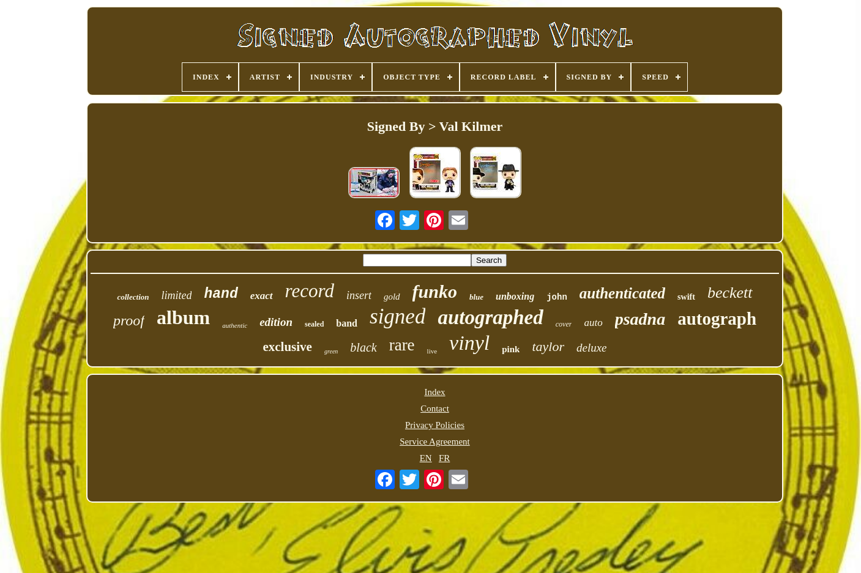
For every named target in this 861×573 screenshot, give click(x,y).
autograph (716, 318)
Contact (434, 408)
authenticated (622, 293)
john (556, 297)
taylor (548, 346)
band (346, 323)
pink (511, 349)
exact (261, 295)
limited (176, 295)
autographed (490, 317)
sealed (314, 324)
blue (476, 296)
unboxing (515, 296)
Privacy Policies (434, 425)
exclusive (287, 346)
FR (444, 458)
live (432, 351)
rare (402, 345)
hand (220, 294)
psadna (640, 318)
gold (392, 296)
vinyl (469, 342)
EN (426, 458)
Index (434, 392)
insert (358, 295)
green (331, 351)
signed (397, 316)
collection (133, 296)
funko (434, 291)
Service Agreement (435, 441)
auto (593, 322)
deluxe (591, 347)
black (363, 347)
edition (276, 322)
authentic (234, 325)
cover (564, 324)
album (183, 317)
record (309, 290)
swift (686, 296)
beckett (730, 292)
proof (128, 320)
